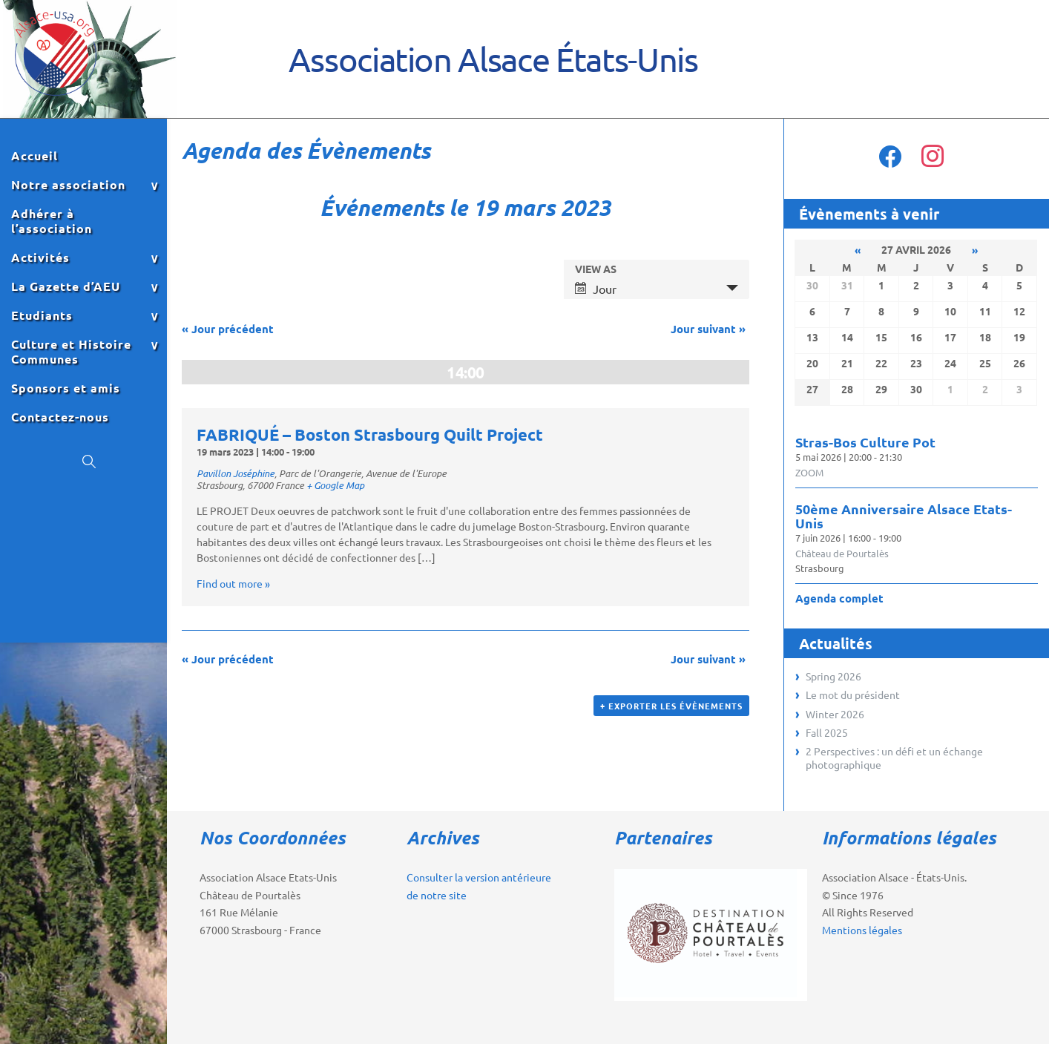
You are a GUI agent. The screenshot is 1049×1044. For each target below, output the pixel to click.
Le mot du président (853, 694)
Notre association (68, 184)
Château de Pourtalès (842, 553)
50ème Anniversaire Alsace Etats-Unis (903, 515)
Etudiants (42, 315)
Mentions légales (862, 929)
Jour (595, 288)
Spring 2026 (833, 676)
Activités (40, 257)
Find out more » (233, 583)
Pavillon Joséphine (235, 473)
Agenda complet (839, 598)
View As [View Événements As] (595, 268)
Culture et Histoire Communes (71, 352)
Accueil (34, 155)
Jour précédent (228, 328)
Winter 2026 (835, 713)
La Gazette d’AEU (65, 286)
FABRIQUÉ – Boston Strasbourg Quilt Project (370, 434)
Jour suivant (708, 328)
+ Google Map (335, 485)
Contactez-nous (60, 417)
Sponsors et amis (65, 388)
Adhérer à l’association (51, 221)
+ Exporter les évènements (671, 706)
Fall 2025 (827, 732)
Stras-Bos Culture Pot (865, 441)
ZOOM (809, 472)
